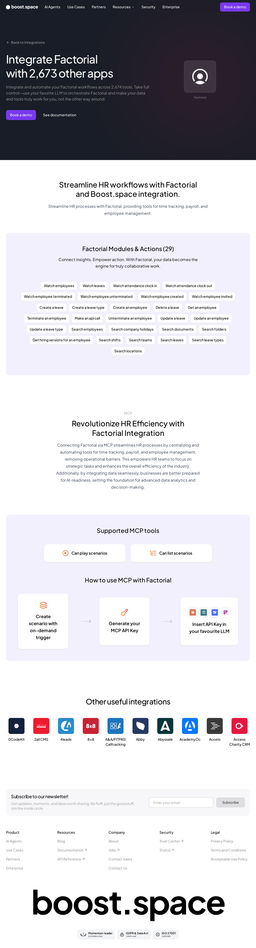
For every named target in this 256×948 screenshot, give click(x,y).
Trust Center (172, 841)
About (113, 841)
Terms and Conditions (228, 850)
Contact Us (117, 868)
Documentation (72, 850)
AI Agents (52, 7)
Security (149, 7)
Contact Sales (120, 859)
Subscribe (230, 802)
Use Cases (76, 7)
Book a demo (235, 7)
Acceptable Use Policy (229, 859)
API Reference (71, 859)
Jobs (114, 850)
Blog (61, 841)
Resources (123, 7)
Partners (99, 7)
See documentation (59, 115)
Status (167, 850)
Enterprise (171, 7)
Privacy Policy (222, 841)
